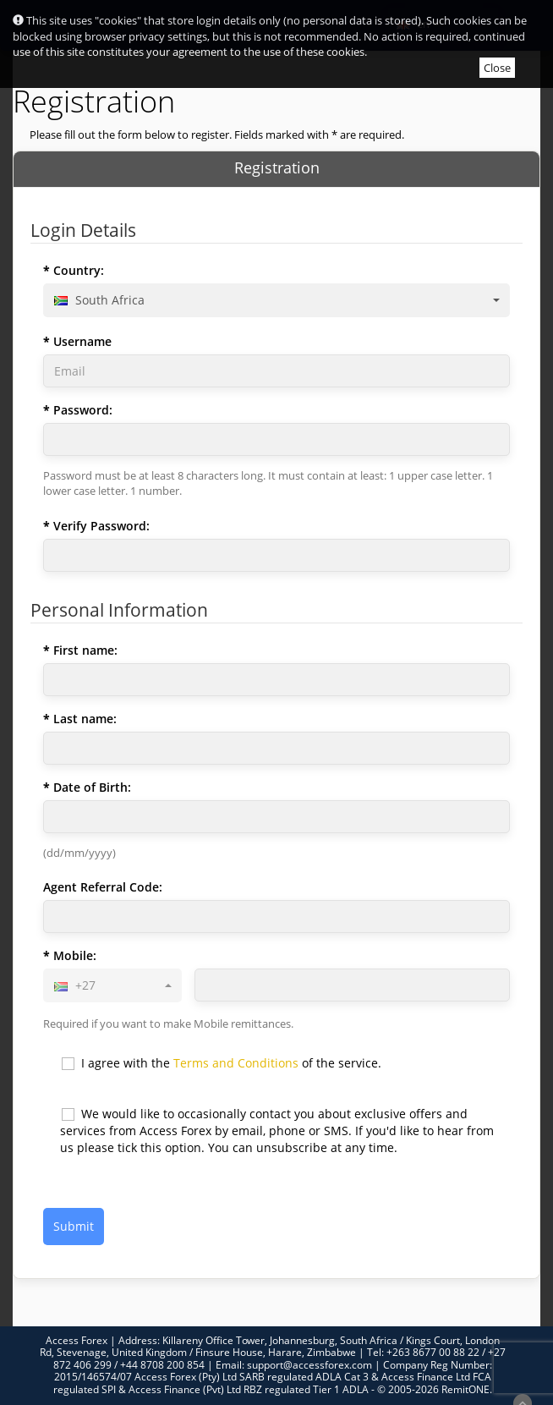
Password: (82, 410)
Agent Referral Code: (102, 887)
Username (82, 341)
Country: (78, 270)
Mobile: (74, 955)
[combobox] (276, 300)
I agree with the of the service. (220, 1063)
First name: (85, 650)
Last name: (85, 719)
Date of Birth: (92, 787)
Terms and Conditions (235, 1063)
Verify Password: (101, 526)
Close (497, 67)
